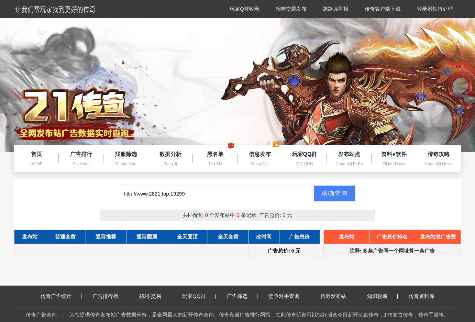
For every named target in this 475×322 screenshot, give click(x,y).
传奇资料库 (421, 296)
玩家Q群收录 (244, 9)
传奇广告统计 (61, 296)
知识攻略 (382, 296)
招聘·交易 (155, 296)
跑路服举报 (336, 9)
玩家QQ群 (199, 296)
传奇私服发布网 (32, 4)
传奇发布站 (338, 296)
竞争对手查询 (288, 296)
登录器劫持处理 (435, 9)
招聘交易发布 (291, 9)
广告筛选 (242, 296)
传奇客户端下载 (383, 9)
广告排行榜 (110, 296)
